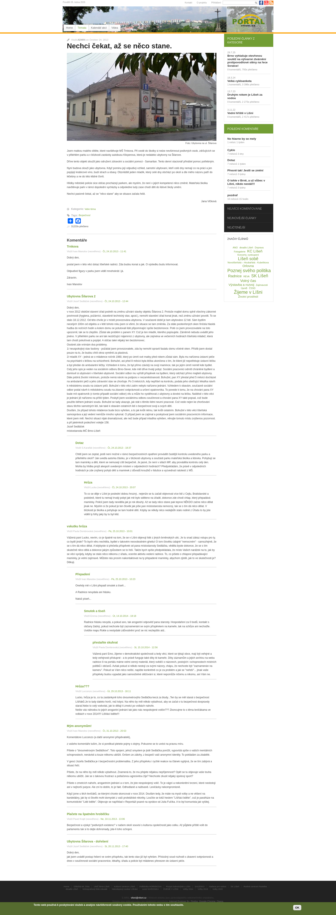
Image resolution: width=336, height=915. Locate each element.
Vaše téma (90, 209)
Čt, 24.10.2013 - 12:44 (116, 301)
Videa (114, 27)
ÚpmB (244, 288)
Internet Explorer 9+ (179, 901)
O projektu (202, 2)
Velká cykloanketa (239, 81)
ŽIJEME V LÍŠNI (170, 889)
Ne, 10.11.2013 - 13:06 (113, 819)
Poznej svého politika (249, 270)
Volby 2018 (203, 889)
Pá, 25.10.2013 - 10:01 (120, 531)
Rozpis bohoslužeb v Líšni (178, 886)
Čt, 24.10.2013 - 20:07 (124, 487)
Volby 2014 (188, 889)
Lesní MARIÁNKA (150, 889)
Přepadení (82, 574)
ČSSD (252, 288)
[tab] (248, 40)
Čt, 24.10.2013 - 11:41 (114, 251)
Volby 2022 (218, 889)
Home (69, 27)
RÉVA (246, 276)
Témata (82, 27)
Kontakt (188, 2)
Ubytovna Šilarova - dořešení (87, 841)
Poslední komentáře (242, 129)
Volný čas (248, 281)
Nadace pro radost (217, 886)
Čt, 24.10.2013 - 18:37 (119, 447)
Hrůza (88, 482)
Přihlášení (216, 2)
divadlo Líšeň (246, 247)
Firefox (194, 901)
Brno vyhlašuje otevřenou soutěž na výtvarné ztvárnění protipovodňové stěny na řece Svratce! (247, 61)
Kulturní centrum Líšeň (124, 886)
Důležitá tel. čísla (81, 886)
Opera (220, 901)
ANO (235, 247)
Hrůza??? (82, 686)
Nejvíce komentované (244, 208)
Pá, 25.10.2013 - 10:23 (123, 579)
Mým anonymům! (79, 726)
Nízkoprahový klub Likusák (94, 889)
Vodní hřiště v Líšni (240, 113)
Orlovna (248, 266)
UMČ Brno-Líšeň (101, 886)
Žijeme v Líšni (248, 292)
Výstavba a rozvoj (241, 284)
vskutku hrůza (77, 526)
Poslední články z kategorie (240, 40)
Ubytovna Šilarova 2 (81, 296)
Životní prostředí (248, 296)
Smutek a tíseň (94, 611)
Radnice (235, 276)
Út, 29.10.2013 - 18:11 (119, 691)
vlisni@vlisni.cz (139, 897)
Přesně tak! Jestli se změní (245, 170)
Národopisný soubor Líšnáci (125, 889)
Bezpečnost (84, 215)
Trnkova (72, 246)
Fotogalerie (239, 251)
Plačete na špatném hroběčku (88, 814)
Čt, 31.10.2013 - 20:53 (114, 731)
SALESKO (199, 886)
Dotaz (79, 443)
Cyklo (231, 150)
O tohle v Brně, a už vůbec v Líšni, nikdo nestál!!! (246, 182)
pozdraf (232, 195)
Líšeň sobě (248, 258)
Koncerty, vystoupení (248, 255)
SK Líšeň (259, 275)
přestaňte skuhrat (105, 642)
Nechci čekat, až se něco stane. (119, 46)
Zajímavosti (262, 285)
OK (297, 907)
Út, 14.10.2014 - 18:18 (124, 616)
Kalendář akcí (99, 27)
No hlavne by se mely (241, 138)
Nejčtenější (236, 227)
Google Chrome (207, 901)
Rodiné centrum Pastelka (255, 886)
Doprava (259, 247)
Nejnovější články (241, 218)
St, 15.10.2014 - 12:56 (146, 647)
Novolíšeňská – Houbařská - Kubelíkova (248, 262)
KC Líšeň (254, 251)
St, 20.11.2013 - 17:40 (116, 846)
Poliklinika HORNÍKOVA (151, 886)
